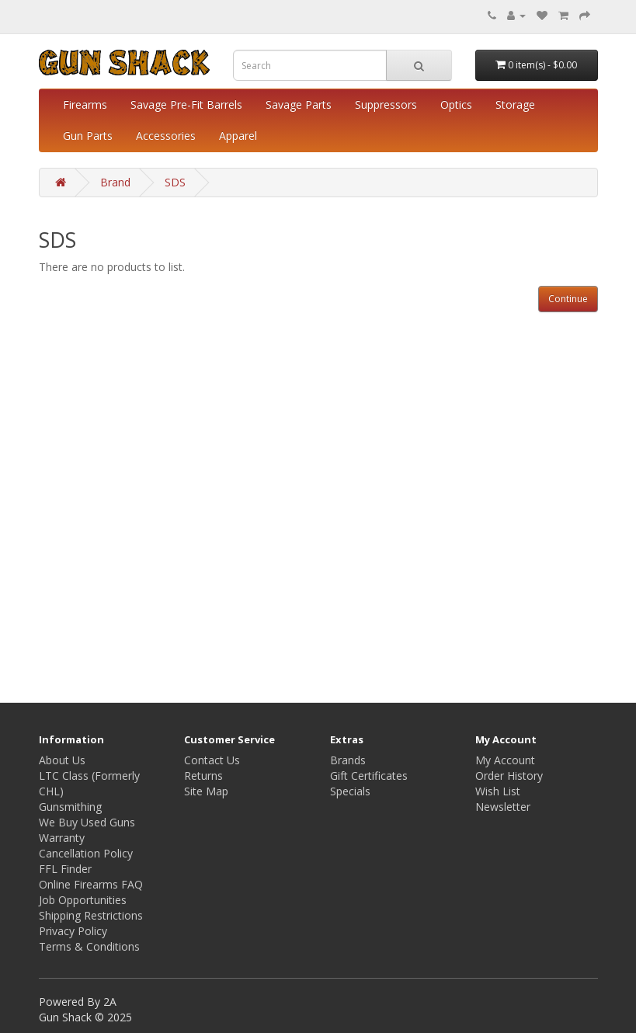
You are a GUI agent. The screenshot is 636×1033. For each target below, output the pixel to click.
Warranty (62, 837)
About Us (62, 760)
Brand (115, 182)
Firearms (85, 104)
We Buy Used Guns (87, 822)
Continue (568, 298)
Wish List (497, 791)
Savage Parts (299, 104)
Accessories (166, 135)
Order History (509, 775)
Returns (203, 775)
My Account (505, 760)
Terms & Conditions (89, 946)
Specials (350, 791)
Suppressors (386, 104)
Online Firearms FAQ (91, 884)
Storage (515, 104)
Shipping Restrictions (91, 915)
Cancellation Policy (86, 853)
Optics (456, 104)
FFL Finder (65, 868)
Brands (348, 760)
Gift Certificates (369, 775)
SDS (175, 182)
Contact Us (212, 760)
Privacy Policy (73, 930)
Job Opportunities (83, 899)
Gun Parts (88, 135)
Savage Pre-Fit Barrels (186, 104)
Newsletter (502, 806)
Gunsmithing (70, 806)
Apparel (238, 135)
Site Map (206, 791)
